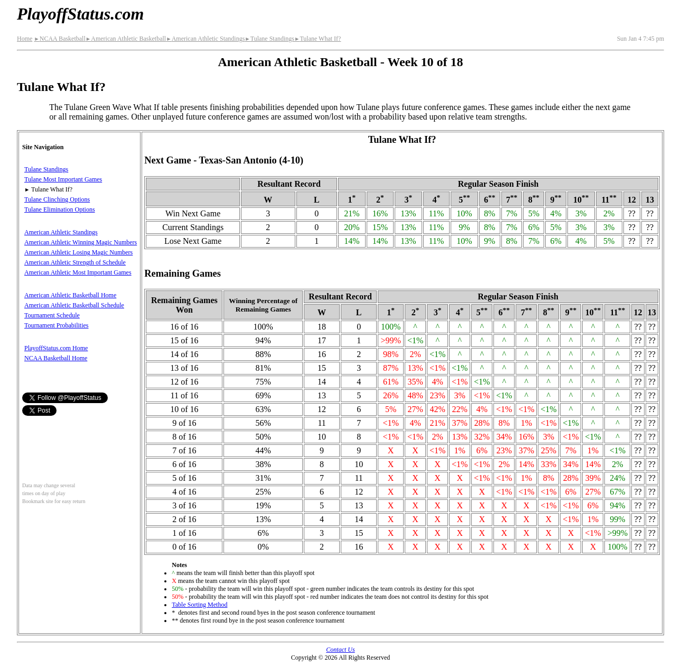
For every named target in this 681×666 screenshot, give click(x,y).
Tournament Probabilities (56, 325)
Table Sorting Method (199, 604)
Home (24, 38)
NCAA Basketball (59, 38)
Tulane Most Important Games (63, 179)
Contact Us (340, 649)
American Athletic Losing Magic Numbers (78, 252)
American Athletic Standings (205, 38)
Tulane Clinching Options (57, 199)
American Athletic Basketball (126, 38)
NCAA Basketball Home (55, 358)
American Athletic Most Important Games (78, 272)
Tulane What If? (317, 38)
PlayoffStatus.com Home (56, 348)
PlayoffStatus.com (80, 13)
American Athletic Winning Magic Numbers (80, 242)
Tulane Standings (269, 38)
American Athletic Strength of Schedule (75, 262)
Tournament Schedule (52, 315)
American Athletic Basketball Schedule (74, 305)
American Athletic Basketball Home (70, 295)
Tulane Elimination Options (59, 209)
